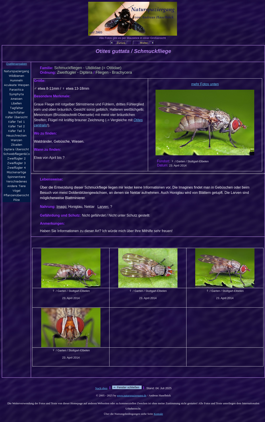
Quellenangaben (16, 63)
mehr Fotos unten (205, 84)
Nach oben (101, 388)
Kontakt (158, 413)
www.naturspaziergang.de (132, 395)
